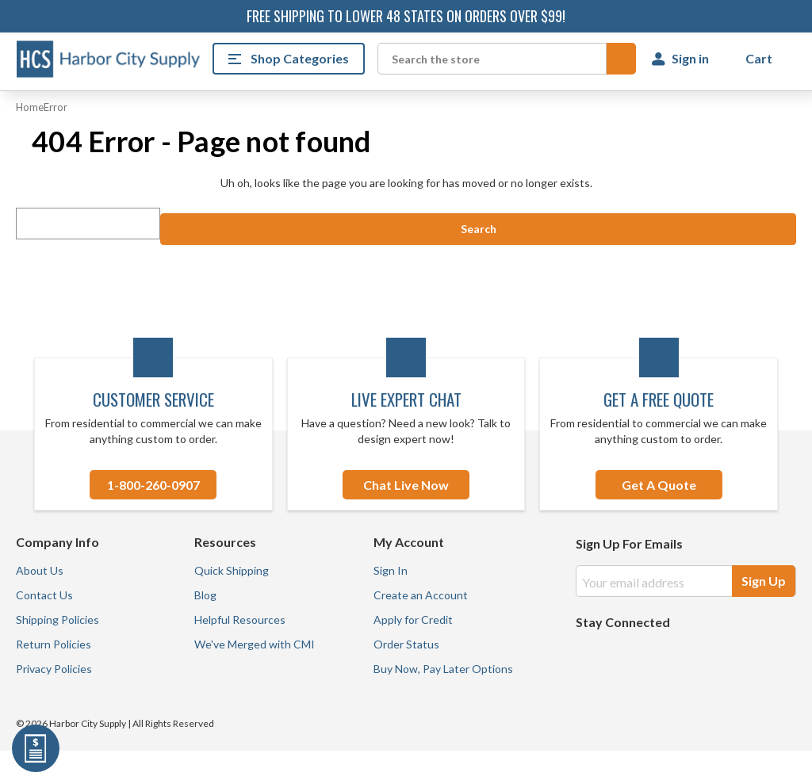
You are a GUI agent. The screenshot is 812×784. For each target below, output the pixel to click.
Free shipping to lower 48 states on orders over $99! (406, 16)
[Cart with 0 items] (760, 58)
